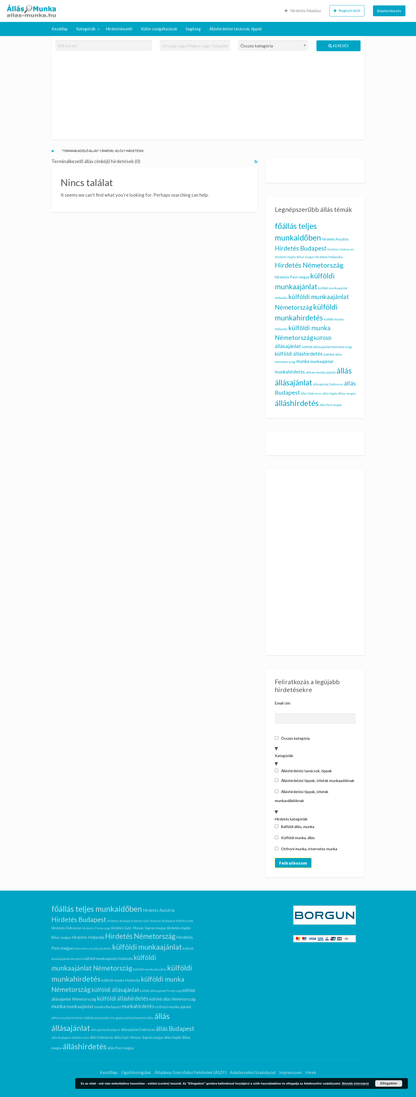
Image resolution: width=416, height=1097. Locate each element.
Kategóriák (85, 29)
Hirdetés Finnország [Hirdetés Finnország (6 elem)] (96, 928)
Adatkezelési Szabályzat (253, 1072)
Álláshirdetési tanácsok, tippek (235, 29)
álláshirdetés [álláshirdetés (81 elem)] (297, 403)
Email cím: (283, 703)
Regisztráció (347, 10)
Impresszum (290, 1072)
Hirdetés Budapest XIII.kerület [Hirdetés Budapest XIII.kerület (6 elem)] (128, 921)
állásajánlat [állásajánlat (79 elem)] (293, 382)
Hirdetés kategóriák (291, 819)
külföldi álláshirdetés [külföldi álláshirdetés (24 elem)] (299, 353)
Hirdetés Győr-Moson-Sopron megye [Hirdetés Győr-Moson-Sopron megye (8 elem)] (138, 928)
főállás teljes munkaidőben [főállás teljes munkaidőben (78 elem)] (96, 908)
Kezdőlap (60, 29)
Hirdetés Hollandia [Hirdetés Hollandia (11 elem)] (329, 257)
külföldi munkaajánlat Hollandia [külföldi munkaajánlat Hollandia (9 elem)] (108, 958)
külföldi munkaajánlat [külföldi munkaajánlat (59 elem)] (147, 946)
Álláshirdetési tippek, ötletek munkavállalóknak (302, 796)
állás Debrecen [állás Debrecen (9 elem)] (311, 393)
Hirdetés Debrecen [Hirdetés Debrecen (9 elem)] (340, 249)
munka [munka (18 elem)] (302, 361)
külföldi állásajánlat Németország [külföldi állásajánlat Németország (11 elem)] (327, 347)
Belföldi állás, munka (295, 826)
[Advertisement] (208, 97)
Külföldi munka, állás (295, 837)
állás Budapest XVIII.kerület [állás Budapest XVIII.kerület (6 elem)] (70, 1037)
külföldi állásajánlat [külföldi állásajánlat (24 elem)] (115, 989)
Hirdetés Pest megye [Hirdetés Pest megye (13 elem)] (292, 277)
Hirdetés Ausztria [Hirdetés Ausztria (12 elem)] (335, 239)
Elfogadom (388, 1083)
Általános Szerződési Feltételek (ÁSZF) (190, 1072)
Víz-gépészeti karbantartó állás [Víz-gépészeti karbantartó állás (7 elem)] (132, 1018)
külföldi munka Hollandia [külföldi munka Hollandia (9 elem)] (120, 980)
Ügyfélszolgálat (136, 1072)
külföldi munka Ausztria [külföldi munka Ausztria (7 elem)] (149, 969)
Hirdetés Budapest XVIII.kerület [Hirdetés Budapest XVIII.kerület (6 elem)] (171, 921)
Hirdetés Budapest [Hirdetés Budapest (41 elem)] (300, 248)
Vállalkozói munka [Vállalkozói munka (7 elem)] (96, 1018)
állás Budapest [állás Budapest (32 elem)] (175, 1028)
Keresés (338, 45)
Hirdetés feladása (303, 10)
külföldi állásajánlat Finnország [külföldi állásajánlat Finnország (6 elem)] (160, 990)
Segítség (193, 29)
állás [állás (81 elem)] (344, 370)
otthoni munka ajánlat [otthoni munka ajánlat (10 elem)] (321, 372)
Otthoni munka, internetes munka (306, 848)
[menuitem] (302, 11)
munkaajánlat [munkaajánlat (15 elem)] (322, 361)
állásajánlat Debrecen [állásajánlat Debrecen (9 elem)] (328, 384)
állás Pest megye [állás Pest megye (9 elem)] (330, 405)
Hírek (310, 1072)
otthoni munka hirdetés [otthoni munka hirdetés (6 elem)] (67, 1018)
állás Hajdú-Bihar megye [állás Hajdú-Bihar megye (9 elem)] (339, 393)
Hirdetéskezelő (119, 29)
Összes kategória (292, 738)
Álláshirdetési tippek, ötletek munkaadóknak (315, 780)
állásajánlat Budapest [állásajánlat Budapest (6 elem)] (105, 1029)
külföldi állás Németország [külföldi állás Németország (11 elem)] (172, 999)
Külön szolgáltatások (159, 29)
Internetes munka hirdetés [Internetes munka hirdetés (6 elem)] (92, 948)
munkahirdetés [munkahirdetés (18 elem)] (290, 371)
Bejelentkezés (389, 10)
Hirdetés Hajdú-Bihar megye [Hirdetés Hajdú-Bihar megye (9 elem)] (294, 257)
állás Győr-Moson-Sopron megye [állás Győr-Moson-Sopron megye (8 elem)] (138, 1038)
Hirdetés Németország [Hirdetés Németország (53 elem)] (309, 265)
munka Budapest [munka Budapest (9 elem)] (107, 1007)
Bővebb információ (355, 1083)
